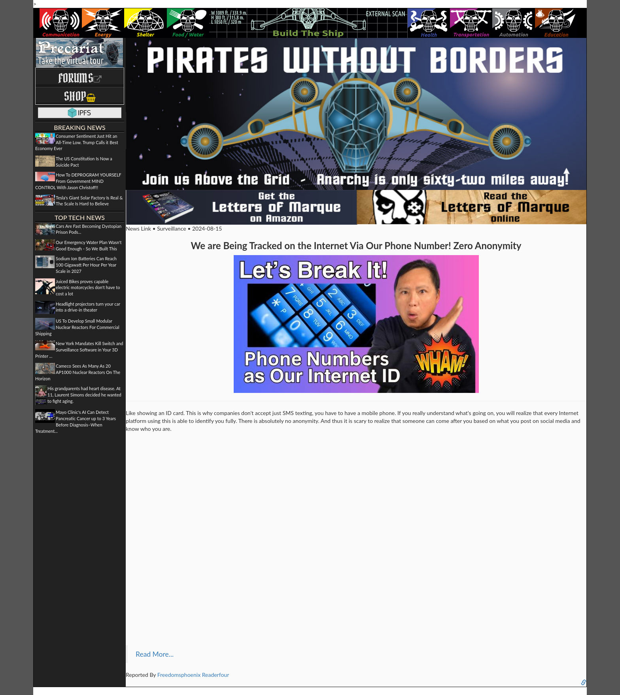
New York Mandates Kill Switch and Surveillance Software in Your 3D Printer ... (79, 349)
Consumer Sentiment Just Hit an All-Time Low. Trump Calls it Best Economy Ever (76, 142)
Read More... (155, 654)
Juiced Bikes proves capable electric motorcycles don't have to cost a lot (88, 287)
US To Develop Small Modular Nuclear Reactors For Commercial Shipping (77, 327)
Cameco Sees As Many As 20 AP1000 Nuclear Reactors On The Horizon (77, 372)
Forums (80, 78)
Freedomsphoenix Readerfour (193, 674)
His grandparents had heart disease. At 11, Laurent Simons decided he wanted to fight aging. (84, 394)
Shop (80, 96)
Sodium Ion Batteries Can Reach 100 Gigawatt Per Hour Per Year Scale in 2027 (86, 264)
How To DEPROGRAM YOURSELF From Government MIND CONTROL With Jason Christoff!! (78, 181)
